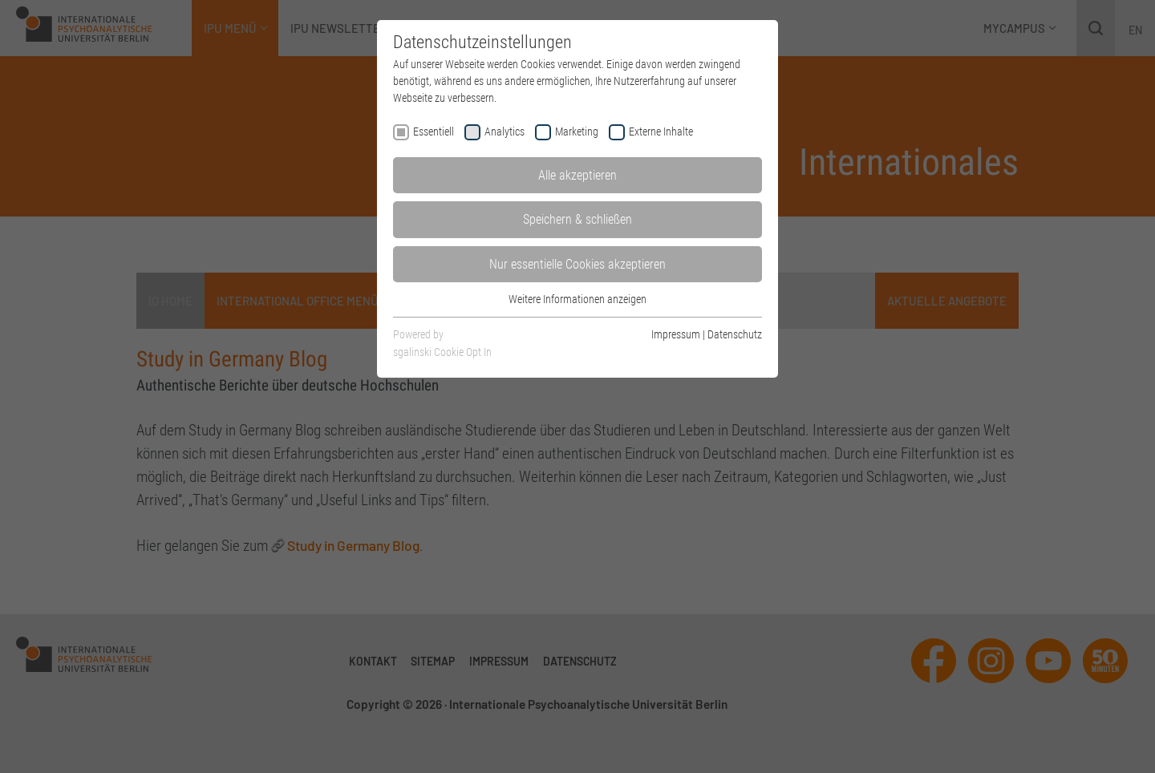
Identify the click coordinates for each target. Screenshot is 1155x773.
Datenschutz (734, 334)
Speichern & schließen (577, 219)
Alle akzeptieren (577, 175)
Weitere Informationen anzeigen (577, 299)
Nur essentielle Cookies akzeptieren (577, 264)
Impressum (675, 334)
